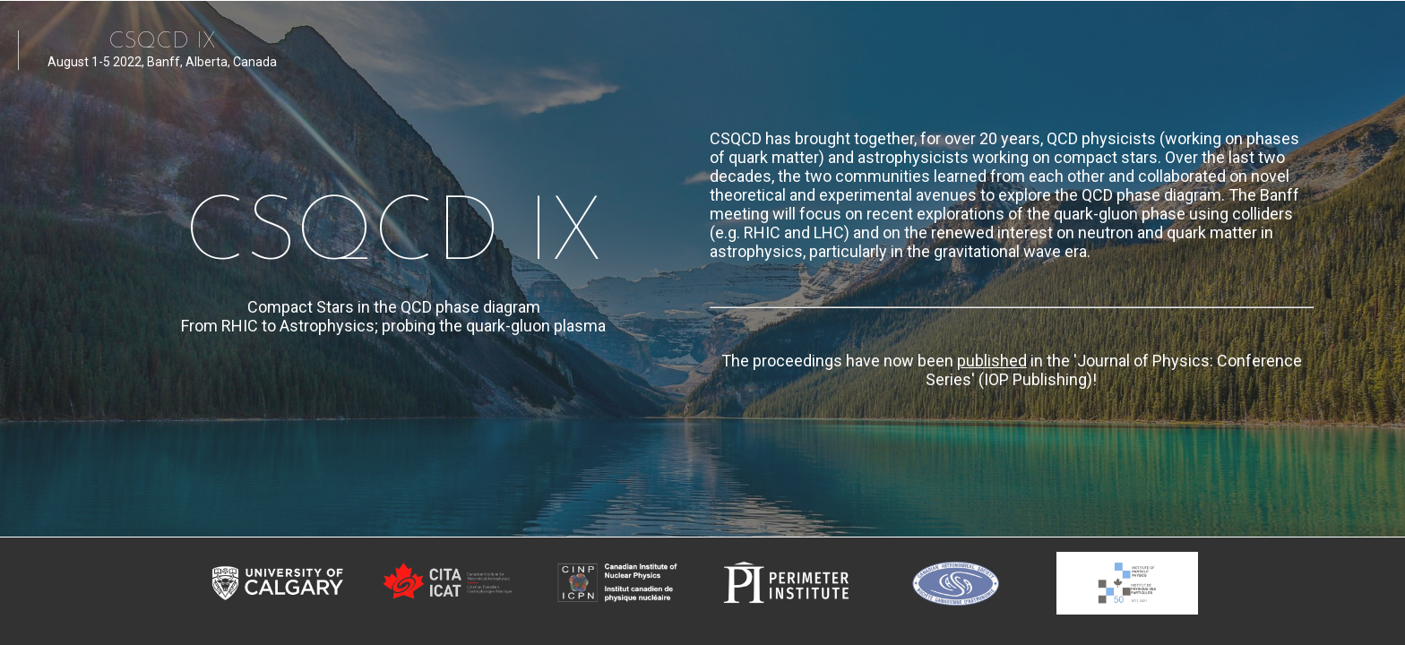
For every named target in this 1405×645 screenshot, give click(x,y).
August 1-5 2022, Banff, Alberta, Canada (162, 68)
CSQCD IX (162, 41)
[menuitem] (749, 45)
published (992, 360)
